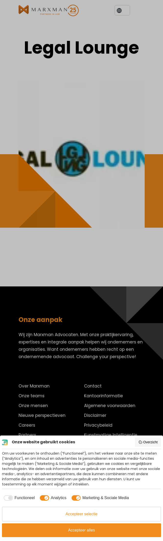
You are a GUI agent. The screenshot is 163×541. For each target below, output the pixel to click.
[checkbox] (18, 498)
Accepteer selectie (81, 514)
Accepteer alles (81, 530)
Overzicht (148, 442)
